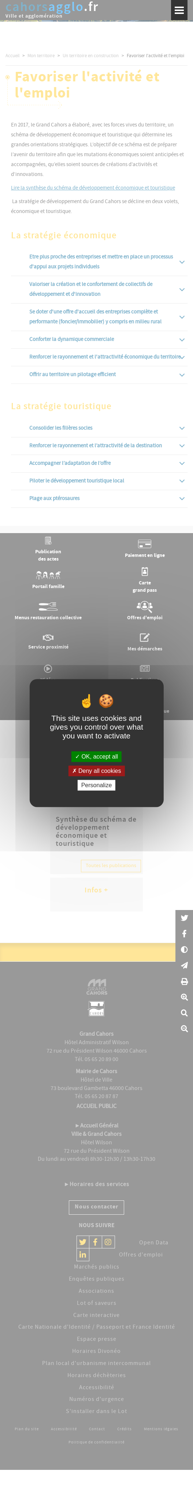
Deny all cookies (96, 771)
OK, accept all (96, 756)
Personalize (96, 785)
